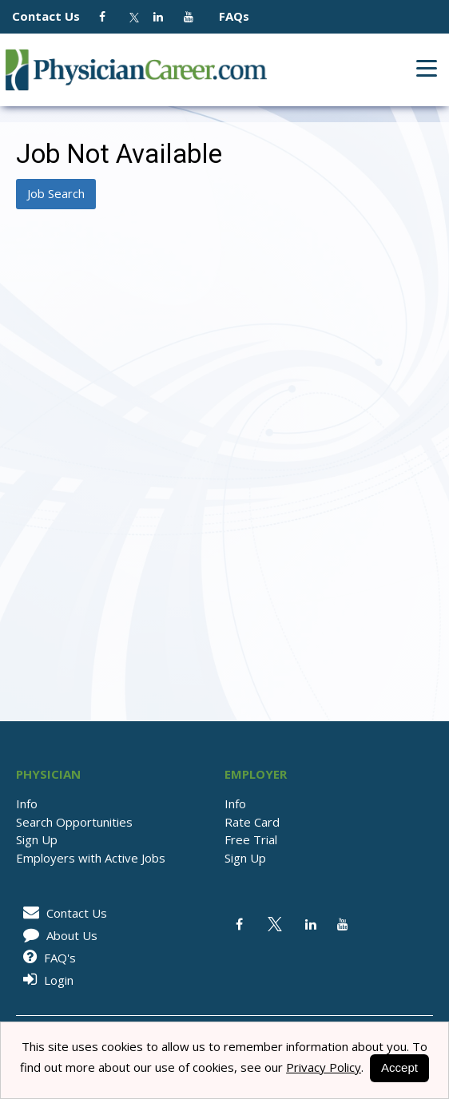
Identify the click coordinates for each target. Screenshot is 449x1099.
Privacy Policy (323, 1067)
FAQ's (47, 958)
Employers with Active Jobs (90, 858)
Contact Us (54, 16)
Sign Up (37, 839)
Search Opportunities (74, 822)
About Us (57, 935)
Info (27, 803)
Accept (399, 1067)
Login (46, 980)
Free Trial (250, 839)
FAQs (227, 16)
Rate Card (252, 822)
